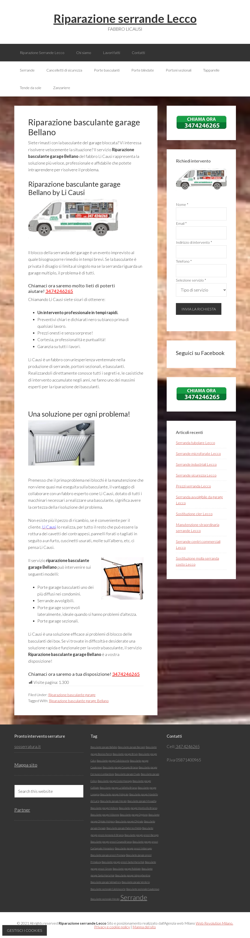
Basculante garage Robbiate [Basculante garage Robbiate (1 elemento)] (127, 868)
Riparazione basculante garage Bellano (79, 700)
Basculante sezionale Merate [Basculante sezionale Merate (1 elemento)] (105, 898)
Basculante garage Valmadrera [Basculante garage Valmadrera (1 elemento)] (105, 882)
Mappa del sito (144, 927)
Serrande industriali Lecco (196, 464)
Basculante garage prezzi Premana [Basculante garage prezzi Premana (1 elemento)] (107, 855)
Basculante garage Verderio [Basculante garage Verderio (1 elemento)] (136, 882)
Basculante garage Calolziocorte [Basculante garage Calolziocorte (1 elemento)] (113, 760)
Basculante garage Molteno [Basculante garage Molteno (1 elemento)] (104, 807)
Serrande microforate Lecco (198, 453)
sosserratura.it (27, 746)
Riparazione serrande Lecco (125, 18)
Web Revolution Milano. (214, 923)
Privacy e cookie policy (112, 927)
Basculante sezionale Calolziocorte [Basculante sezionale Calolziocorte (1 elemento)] (108, 888)
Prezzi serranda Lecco (193, 486)
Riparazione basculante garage (72, 694)
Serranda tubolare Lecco (195, 442)
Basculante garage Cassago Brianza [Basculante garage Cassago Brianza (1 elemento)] (120, 767)
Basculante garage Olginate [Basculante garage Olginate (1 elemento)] (129, 821)
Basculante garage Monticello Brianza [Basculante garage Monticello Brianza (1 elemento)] (138, 807)
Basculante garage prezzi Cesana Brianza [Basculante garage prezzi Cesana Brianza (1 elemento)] (111, 841)
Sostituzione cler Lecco (194, 513)
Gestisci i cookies (24, 930)
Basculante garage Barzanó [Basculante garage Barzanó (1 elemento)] (131, 747)
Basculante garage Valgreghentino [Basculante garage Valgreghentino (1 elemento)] (132, 875)
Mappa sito (25, 764)
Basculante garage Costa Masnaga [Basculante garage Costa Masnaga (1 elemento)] (115, 780)
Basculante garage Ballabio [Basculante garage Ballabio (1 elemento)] (103, 747)
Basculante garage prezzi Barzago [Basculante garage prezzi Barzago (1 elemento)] (141, 834)
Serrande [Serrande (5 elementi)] (133, 897)
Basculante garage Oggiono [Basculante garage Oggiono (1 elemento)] (134, 814)
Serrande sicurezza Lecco (196, 475)
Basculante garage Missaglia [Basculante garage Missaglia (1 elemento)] (141, 801)
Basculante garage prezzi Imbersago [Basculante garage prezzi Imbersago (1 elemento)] (133, 848)
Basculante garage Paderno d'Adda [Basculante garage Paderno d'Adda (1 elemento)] (124, 828)
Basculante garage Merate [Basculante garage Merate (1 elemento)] (113, 801)
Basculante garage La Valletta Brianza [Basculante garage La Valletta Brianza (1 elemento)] (118, 787)
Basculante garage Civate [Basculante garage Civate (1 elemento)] (127, 774)
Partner (22, 809)
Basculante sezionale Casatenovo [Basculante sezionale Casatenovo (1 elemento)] (142, 888)
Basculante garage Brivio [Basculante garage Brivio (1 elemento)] (125, 753)
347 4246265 (187, 746)
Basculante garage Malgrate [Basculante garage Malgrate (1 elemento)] (114, 794)
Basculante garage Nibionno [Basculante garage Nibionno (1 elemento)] (104, 814)
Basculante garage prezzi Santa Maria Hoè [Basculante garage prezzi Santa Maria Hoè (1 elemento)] (123, 861)
